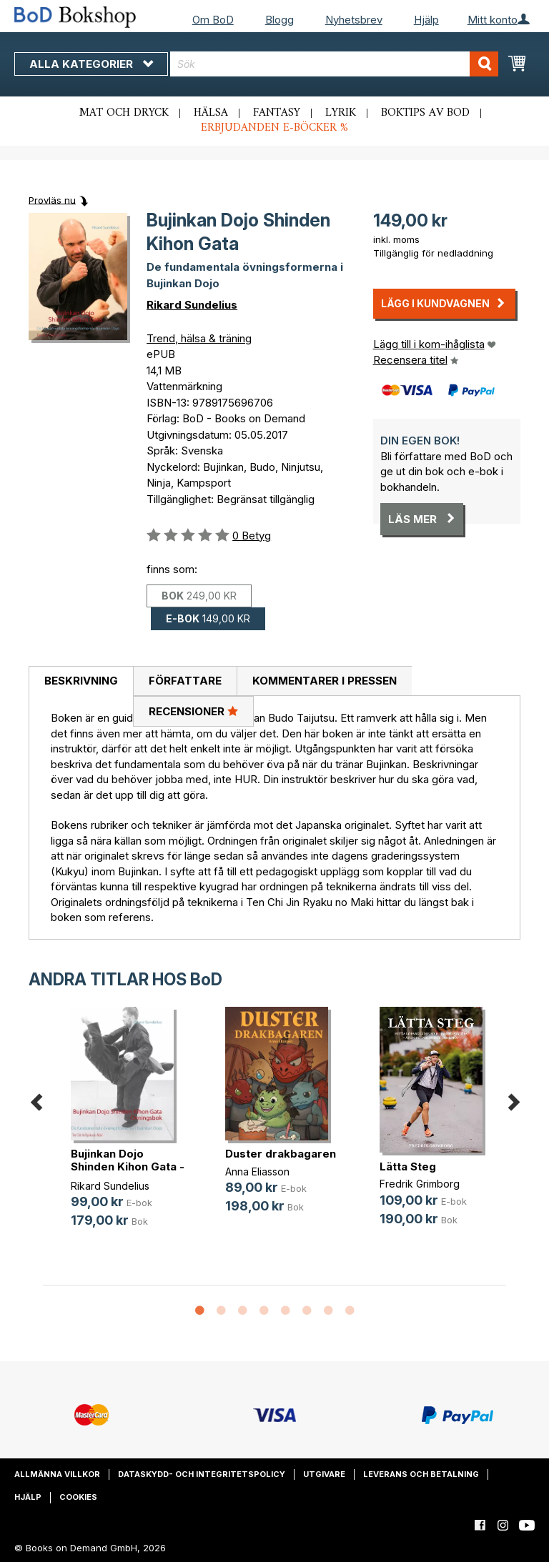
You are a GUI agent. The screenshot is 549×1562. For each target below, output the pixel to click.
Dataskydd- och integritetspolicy (201, 1474)
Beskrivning (81, 680)
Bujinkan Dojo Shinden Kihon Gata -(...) (127, 1166)
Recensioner (193, 711)
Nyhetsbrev (353, 19)
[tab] (81, 681)
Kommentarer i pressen (324, 680)
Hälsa (211, 113)
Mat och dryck (124, 113)
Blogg (279, 19)
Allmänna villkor (57, 1474)
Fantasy (276, 113)
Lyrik (340, 113)
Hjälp (426, 19)
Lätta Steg (408, 1166)
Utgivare (324, 1474)
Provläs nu (52, 199)
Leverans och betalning (421, 1474)
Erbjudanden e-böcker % (274, 128)
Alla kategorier (91, 64)
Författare (185, 680)
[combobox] (334, 63)
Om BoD (213, 19)
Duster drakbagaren (280, 1153)
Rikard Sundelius (192, 305)
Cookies (78, 1497)
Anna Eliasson (257, 1171)
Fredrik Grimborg (420, 1184)
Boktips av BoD (425, 113)
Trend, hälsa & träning (199, 338)
